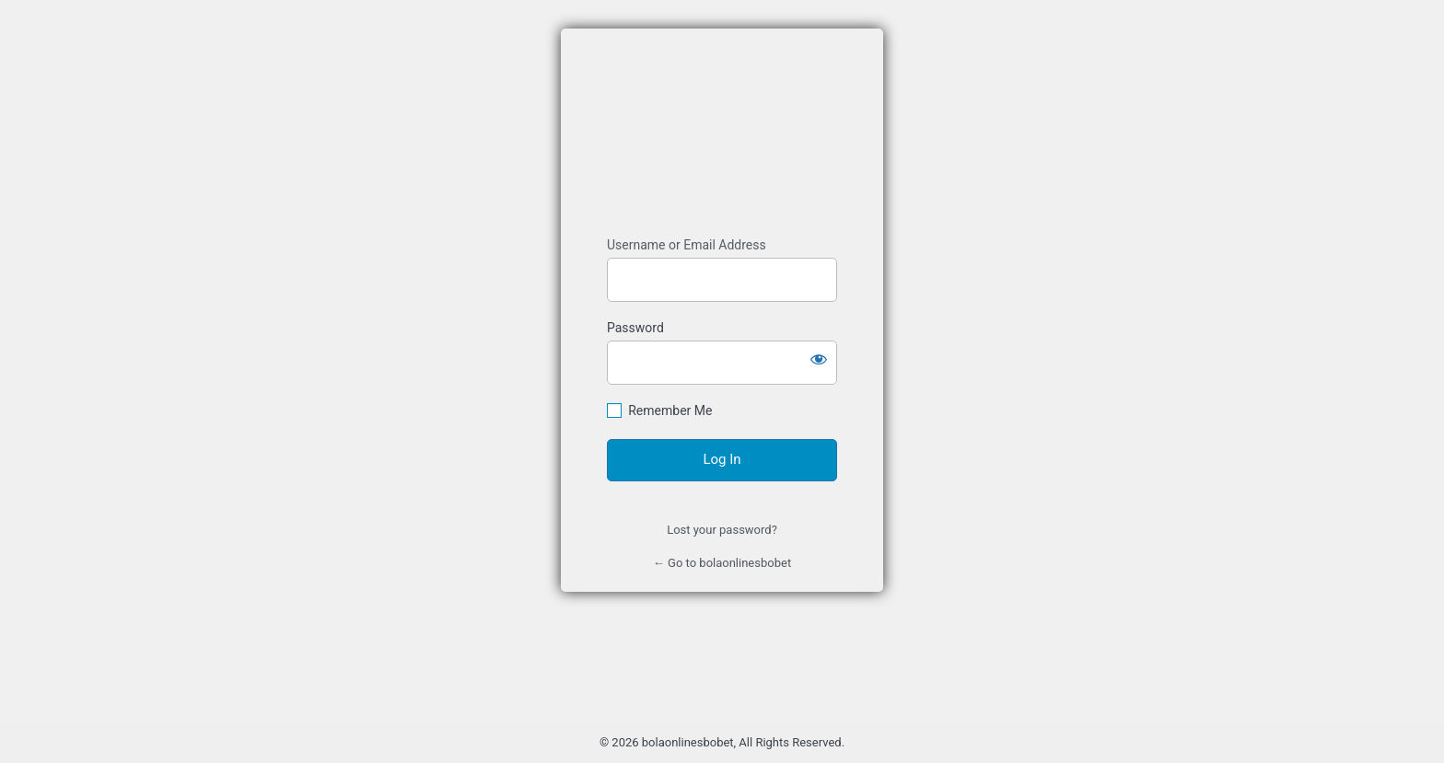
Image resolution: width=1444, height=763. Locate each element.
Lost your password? (722, 530)
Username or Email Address (686, 244)
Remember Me (670, 410)
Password (635, 327)
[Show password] (818, 359)
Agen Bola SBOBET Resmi (722, 133)
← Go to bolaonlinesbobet (722, 563)
